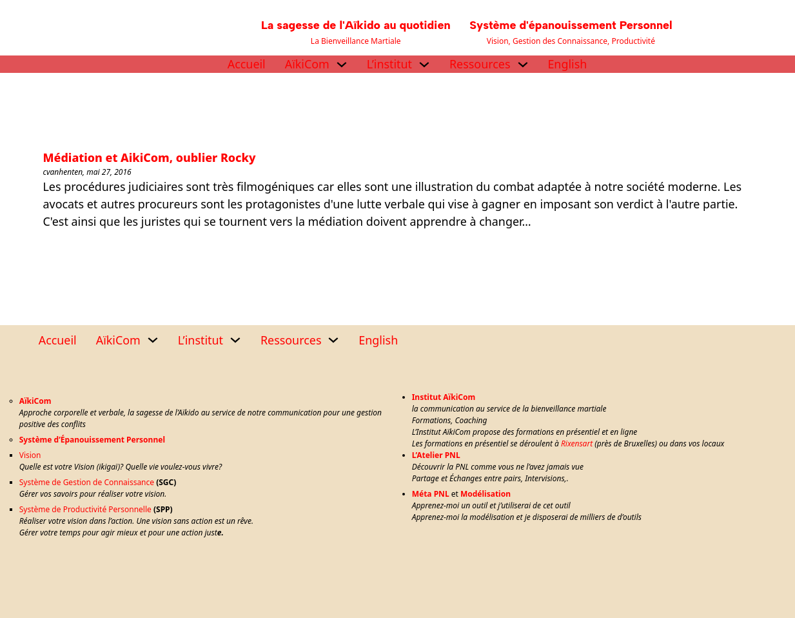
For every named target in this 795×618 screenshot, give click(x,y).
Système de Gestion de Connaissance (86, 482)
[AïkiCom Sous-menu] (342, 64)
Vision (30, 455)
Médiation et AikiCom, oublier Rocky (149, 157)
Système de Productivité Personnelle (85, 509)
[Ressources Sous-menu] (523, 64)
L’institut (389, 64)
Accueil (247, 64)
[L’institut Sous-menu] (424, 64)
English (567, 64)
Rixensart (577, 443)
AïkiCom (307, 64)
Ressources (480, 64)
